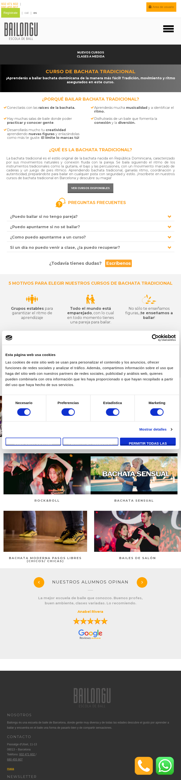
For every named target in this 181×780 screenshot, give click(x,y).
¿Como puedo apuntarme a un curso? (48, 237)
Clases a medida (90, 56)
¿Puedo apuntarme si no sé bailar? (45, 227)
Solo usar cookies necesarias (33, 443)
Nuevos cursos (90, 52)
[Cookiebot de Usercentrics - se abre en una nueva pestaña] (155, 337)
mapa (10, 768)
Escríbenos (118, 263)
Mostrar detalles (153, 429)
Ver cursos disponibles (90, 188)
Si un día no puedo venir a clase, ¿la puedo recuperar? (65, 247)
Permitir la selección (90, 443)
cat (27, 13)
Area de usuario (161, 7)
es (35, 13)
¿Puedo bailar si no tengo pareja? (44, 216)
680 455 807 (9, 7)
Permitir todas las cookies (148, 443)
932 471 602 (10, 4)
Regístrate (11, 13)
